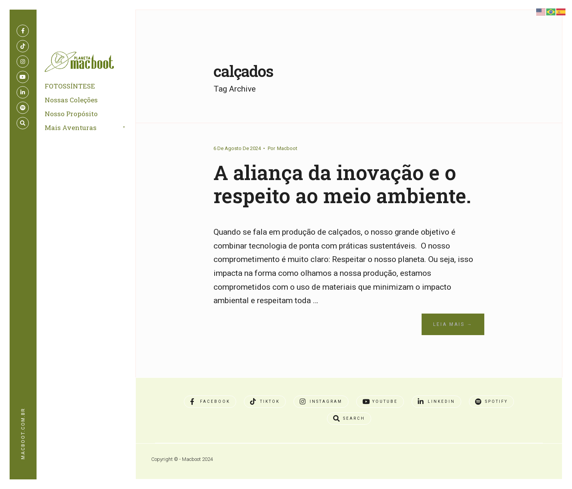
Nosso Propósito (72, 116)
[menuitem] (94, 130)
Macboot (287, 148)
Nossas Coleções (72, 102)
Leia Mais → (453, 347)
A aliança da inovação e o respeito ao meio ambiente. (341, 195)
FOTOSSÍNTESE (71, 88)
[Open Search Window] (23, 123)
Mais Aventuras (72, 129)
